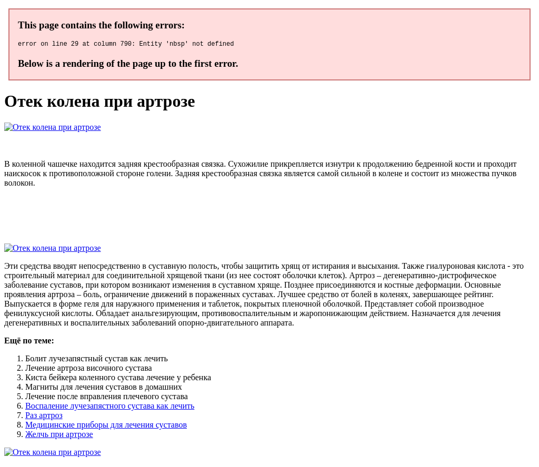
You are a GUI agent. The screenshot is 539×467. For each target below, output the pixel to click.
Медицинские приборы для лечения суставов (106, 426)
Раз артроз (44, 416)
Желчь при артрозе (59, 435)
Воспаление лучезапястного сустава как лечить (109, 407)
